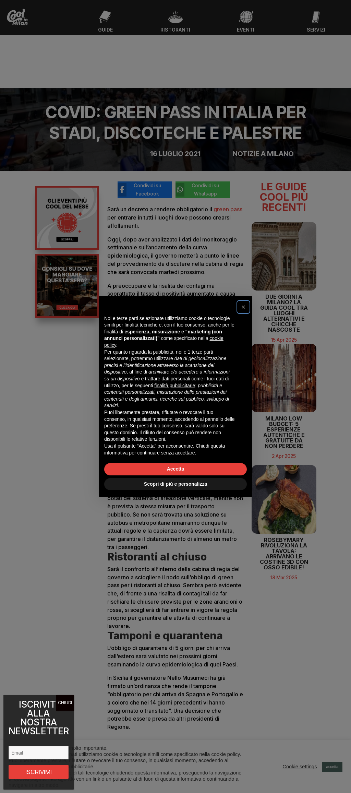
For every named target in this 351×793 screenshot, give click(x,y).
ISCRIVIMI (38, 772)
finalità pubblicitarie (174, 385)
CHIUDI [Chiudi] (65, 702)
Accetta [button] (175, 469)
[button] (243, 306)
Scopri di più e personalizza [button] (175, 484)
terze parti (202, 352)
